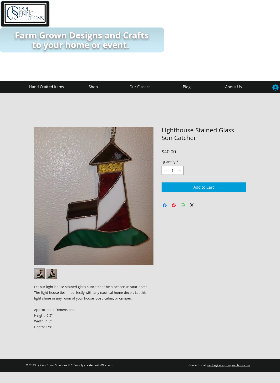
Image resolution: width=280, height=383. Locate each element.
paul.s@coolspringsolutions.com (228, 365)
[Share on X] (192, 205)
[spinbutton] (172, 170)
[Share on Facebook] (165, 205)
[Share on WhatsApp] (183, 205)
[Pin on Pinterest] (174, 205)
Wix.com (106, 365)
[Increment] (180, 170)
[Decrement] (165, 170)
